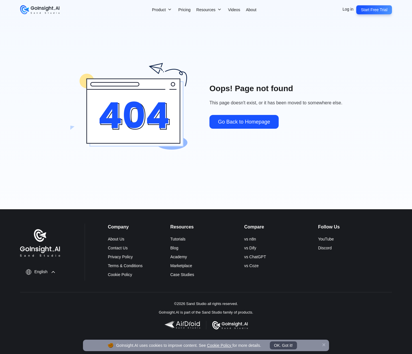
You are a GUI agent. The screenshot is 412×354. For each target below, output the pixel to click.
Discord (325, 248)
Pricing (184, 9)
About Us (116, 239)
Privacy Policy (120, 257)
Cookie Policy (120, 274)
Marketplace (181, 265)
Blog (174, 248)
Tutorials (177, 239)
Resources (209, 10)
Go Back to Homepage (244, 122)
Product (162, 10)
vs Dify (250, 248)
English (40, 271)
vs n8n (250, 239)
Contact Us (118, 248)
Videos (234, 9)
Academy (178, 257)
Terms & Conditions (125, 265)
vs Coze (251, 265)
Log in (347, 9)
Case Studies (182, 274)
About (251, 9)
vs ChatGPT (255, 257)
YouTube (326, 239)
